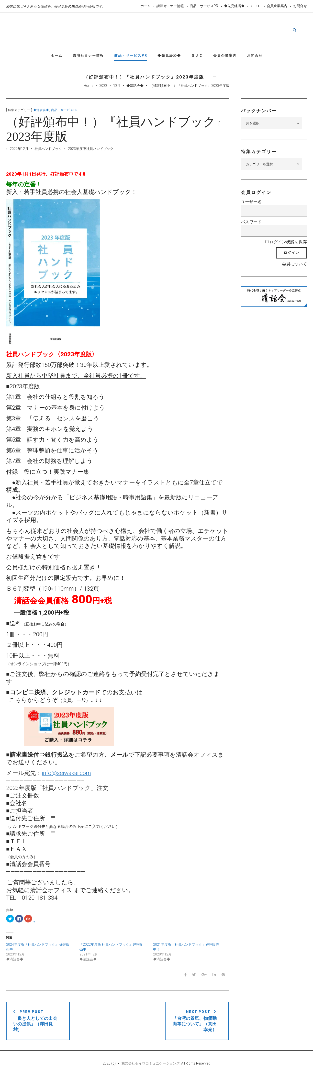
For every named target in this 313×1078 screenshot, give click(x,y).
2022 (103, 86)
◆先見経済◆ (234, 6)
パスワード (251, 222)
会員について (294, 264)
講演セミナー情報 (170, 6)
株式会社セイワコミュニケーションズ (151, 1064)
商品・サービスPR (204, 6)
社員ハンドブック (48, 149)
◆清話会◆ (135, 86)
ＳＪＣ (256, 6)
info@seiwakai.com (66, 773)
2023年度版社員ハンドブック (90, 149)
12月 (117, 86)
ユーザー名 (251, 202)
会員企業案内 (277, 6)
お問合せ (300, 6)
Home (88, 86)
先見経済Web (156, 30)
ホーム (145, 6)
